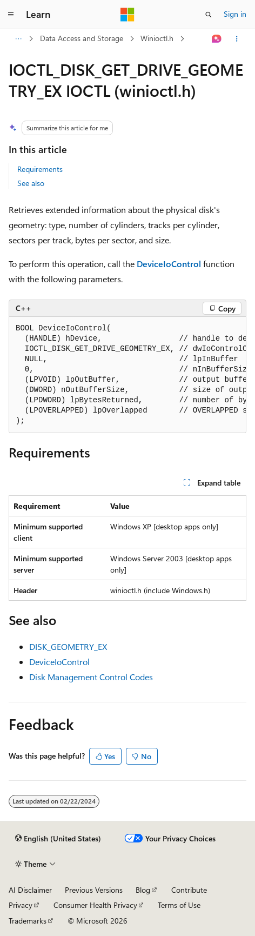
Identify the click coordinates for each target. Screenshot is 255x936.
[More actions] (236, 39)
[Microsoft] (127, 15)
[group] (127, 375)
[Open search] (208, 14)
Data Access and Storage (81, 38)
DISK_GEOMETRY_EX (68, 646)
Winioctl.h (156, 38)
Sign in (235, 14)
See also (30, 183)
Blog (143, 890)
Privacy (20, 905)
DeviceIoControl (59, 661)
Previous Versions (94, 890)
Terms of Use (179, 905)
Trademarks (27, 920)
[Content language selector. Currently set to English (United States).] (58, 838)
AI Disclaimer (30, 890)
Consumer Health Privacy (95, 905)
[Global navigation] (11, 14)
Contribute (189, 890)
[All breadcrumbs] (18, 39)
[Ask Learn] (216, 39)
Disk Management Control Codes (91, 676)
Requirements (40, 169)
